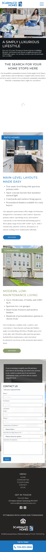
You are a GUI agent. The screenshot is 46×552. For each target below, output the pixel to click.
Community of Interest (11, 425)
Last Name (6, 408)
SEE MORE (12, 237)
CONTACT (23, 485)
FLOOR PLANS (23, 482)
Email (5, 411)
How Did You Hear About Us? (12, 432)
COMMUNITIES (23, 480)
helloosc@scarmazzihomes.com (23, 503)
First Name (6, 401)
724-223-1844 (23, 547)
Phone (5, 418)
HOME (23, 477)
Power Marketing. (37, 534)
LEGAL (23, 487)
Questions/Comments (10, 440)
